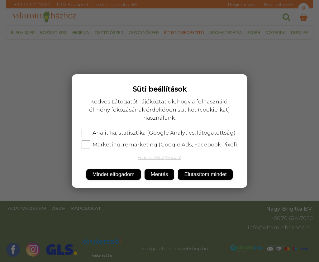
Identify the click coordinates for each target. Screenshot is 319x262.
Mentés (159, 174)
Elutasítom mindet (205, 174)
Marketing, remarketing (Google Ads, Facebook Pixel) (159, 144)
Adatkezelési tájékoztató (159, 157)
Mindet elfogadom (114, 174)
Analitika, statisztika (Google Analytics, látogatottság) (159, 133)
